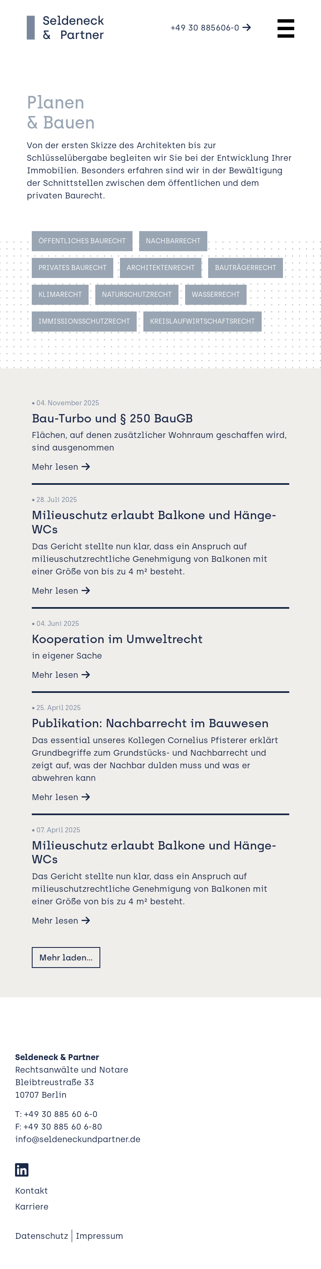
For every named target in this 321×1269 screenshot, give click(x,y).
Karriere (31, 1207)
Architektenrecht (161, 268)
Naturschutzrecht (137, 295)
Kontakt (31, 1191)
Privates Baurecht (72, 268)
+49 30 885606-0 (205, 28)
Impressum (99, 1236)
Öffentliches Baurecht (82, 241)
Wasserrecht (216, 295)
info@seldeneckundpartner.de (77, 1139)
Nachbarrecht (173, 241)
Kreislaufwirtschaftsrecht (202, 321)
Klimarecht (60, 295)
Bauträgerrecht (245, 268)
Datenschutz (41, 1236)
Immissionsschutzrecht (84, 321)
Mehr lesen (55, 467)
